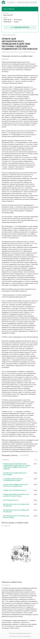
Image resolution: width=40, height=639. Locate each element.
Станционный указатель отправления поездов (13, 479)
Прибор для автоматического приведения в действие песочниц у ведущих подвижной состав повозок (16, 466)
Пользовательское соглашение (20, 636)
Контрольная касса (11, 500)
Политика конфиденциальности (20, 633)
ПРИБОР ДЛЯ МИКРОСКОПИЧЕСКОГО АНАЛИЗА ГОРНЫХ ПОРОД (16, 495)
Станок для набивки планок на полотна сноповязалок (15, 485)
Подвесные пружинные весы (14, 490)
